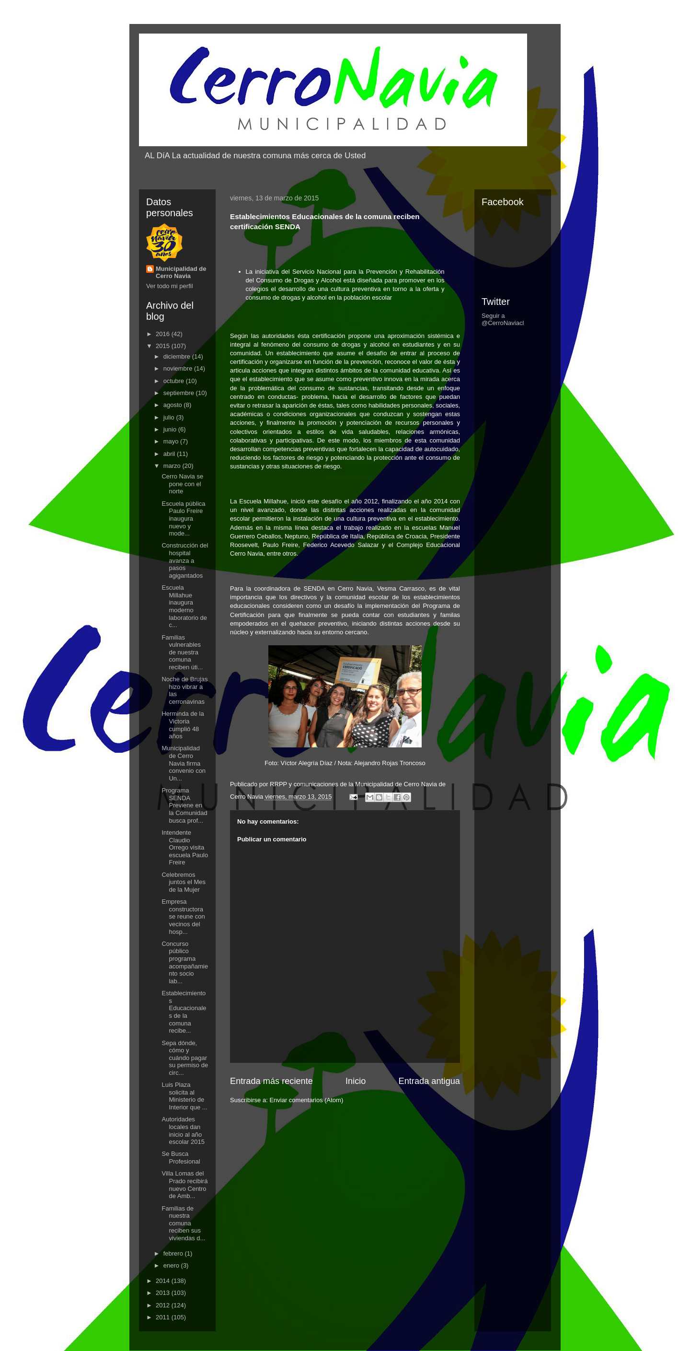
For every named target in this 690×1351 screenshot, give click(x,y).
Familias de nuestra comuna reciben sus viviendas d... (183, 1223)
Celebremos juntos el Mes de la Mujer (183, 882)
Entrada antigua (429, 1081)
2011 (164, 1317)
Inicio (355, 1081)
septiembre (179, 392)
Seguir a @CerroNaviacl (503, 319)
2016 (164, 334)
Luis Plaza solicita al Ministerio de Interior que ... (184, 1096)
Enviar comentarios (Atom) (306, 1100)
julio (169, 417)
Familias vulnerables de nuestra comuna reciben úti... (182, 652)
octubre (174, 380)
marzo (173, 465)
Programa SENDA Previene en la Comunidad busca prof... (184, 805)
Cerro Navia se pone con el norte (182, 484)
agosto (173, 404)
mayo (171, 441)
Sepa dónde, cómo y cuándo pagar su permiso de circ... (184, 1057)
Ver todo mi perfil (169, 286)
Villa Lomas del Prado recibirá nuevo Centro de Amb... (184, 1185)
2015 (164, 345)
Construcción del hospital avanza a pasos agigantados (184, 560)
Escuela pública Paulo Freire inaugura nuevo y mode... (183, 518)
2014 (164, 1280)
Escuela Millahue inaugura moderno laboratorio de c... (184, 606)
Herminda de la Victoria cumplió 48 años (182, 725)
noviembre (178, 368)
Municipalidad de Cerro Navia (181, 272)
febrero (174, 1253)
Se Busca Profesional (180, 1157)
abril (170, 453)
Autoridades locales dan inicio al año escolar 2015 (182, 1130)
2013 (164, 1292)
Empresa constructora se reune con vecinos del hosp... (183, 916)
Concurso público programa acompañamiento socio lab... (184, 962)
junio (170, 429)
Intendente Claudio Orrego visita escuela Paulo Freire (184, 847)
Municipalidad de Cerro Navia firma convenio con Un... (183, 763)
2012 (164, 1305)
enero (172, 1265)
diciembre (177, 356)
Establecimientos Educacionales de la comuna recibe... (183, 1012)
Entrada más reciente (271, 1081)
